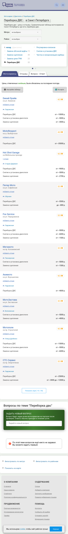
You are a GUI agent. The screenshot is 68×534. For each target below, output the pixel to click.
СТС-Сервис (9, 360)
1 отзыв (5, 159)
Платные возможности (12, 508)
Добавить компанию (42, 490)
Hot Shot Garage (11, 152)
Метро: (7, 32)
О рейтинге (8, 494)
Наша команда (9, 490)
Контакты (38, 508)
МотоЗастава (10, 299)
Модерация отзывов (42, 519)
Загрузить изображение (43, 494)
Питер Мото (9, 185)
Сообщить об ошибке (42, 512)
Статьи (37, 486)
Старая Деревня (11, 164)
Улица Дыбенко (11, 339)
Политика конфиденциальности (15, 497)
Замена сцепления (14, 55)
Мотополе (8, 327)
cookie (22, 529)
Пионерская (9, 258)
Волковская (9, 311)
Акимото (7, 274)
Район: (7, 39)
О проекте (7, 486)
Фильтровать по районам (45, 461)
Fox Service (8, 214)
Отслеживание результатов (13, 512)
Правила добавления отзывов (45, 497)
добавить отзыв (8, 105)
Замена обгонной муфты (17, 51)
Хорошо (56, 529)
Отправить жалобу (41, 516)
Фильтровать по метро (14, 461)
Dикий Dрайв (9, 98)
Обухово (8, 196)
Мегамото (8, 247)
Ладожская (9, 109)
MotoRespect (9, 131)
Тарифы (7, 516)
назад (14, 47)
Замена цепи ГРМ (14, 59)
